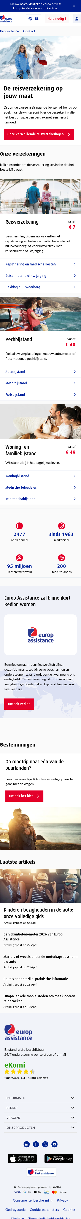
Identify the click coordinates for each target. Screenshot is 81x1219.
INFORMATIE (15, 1098)
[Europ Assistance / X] (45, 1144)
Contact (29, 31)
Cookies (69, 1209)
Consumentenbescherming (32, 1200)
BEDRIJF (12, 1108)
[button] (33, 18)
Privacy (62, 1200)
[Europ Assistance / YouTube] (54, 1144)
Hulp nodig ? (57, 19)
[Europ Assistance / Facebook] (36, 1144)
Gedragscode (15, 1209)
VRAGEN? (13, 1117)
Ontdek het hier (24, 796)
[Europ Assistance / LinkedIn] (27, 1144)
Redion (51, 8)
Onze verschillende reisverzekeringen (39, 134)
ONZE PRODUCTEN (20, 1127)
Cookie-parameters (44, 1209)
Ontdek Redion (19, 704)
